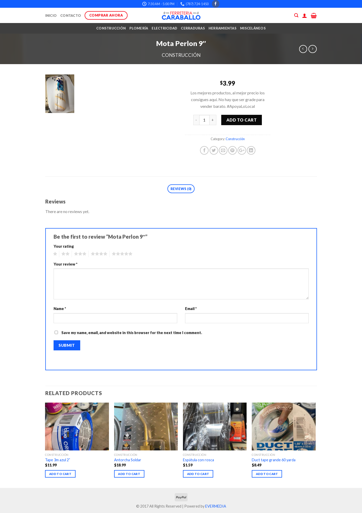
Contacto (70, 15)
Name (60, 308)
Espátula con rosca (198, 460)
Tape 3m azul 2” (57, 460)
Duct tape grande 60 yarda (273, 460)
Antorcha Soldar (127, 460)
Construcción (111, 28)
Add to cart (241, 119)
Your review (65, 264)
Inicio (51, 15)
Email (191, 308)
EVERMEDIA (215, 506)
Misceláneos (253, 28)
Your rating (64, 246)
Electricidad (164, 28)
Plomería (138, 28)
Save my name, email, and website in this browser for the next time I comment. (131, 332)
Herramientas (223, 28)
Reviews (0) (181, 189)
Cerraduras (193, 28)
